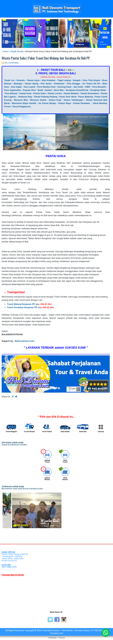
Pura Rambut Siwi (46, 87)
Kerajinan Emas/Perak (76, 90)
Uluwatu (20, 80)
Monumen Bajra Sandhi (24, 103)
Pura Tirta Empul (91, 80)
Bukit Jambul (45, 90)
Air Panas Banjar (47, 103)
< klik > (70, 70)
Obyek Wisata (17, 51)
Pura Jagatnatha (12, 90)
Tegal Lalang (64, 80)
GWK (87, 87)
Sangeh (77, 80)
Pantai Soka (39, 93)
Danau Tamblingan (73, 100)
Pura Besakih (99, 87)
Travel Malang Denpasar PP (21, 304)
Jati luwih (78, 87)
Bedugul (18, 83)
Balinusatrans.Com (24, 341)
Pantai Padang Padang (45, 96)
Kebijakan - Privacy (56, 638)
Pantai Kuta (25, 93)
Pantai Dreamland (90, 93)
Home (5, 51)
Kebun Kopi (55, 100)
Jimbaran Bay (25, 96)
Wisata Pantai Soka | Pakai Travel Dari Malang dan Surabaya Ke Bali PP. (46, 58)
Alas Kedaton (49, 80)
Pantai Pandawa (81, 103)
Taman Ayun (33, 80)
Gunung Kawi (64, 87)
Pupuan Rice (29, 90)
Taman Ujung (31, 83)
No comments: (12, 62)
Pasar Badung (85, 96)
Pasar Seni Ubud (67, 96)
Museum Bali (21, 100)
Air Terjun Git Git (91, 83)
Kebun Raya (64, 103)
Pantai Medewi (71, 93)
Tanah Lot (9, 80)
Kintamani (59, 83)
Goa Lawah (29, 87)
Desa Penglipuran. (22, 106)
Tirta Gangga (73, 83)
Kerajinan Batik (98, 90)
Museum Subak (38, 100)
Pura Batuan (11, 93)
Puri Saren (46, 83)
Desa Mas (59, 90)
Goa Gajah (16, 87)
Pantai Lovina (55, 93)
